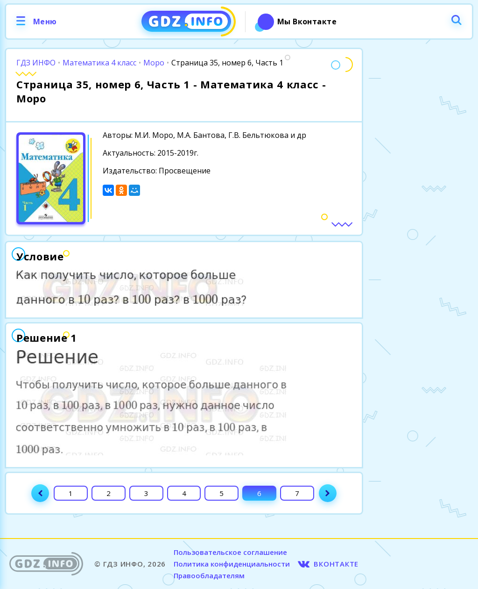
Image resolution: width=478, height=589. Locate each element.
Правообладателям (209, 575)
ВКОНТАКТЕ (336, 563)
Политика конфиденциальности (232, 563)
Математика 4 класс (99, 62)
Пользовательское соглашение (230, 552)
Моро (153, 62)
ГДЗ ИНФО (36, 62)
